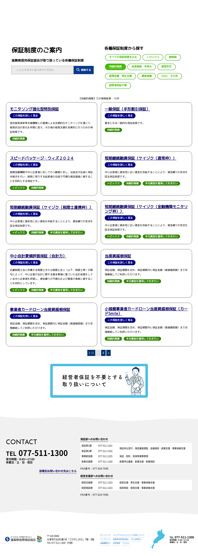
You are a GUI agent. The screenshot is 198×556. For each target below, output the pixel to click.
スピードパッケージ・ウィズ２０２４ (42, 158)
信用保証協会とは (106, 17)
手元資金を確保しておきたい (161, 183)
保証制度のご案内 (171, 12)
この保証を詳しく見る (25, 115)
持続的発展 (188, 12)
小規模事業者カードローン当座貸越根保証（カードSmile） (146, 311)
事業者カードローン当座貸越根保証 (40, 309)
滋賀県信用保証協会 (121, 539)
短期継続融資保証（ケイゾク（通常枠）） (140, 158)
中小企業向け (136, 539)
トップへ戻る (14, 20)
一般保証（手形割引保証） (127, 109)
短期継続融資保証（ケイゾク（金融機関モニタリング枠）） (146, 209)
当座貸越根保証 (118, 256)
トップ (89, 17)
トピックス (18, 187)
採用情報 (116, 543)
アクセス (125, 543)
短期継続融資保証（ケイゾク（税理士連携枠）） (51, 207)
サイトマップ (105, 535)
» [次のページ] (108, 353)
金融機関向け (105, 543)
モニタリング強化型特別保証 (34, 109)
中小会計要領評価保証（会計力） (38, 256)
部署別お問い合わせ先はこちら (58, 471)
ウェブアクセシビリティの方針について (128, 535)
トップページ (152, 12)
